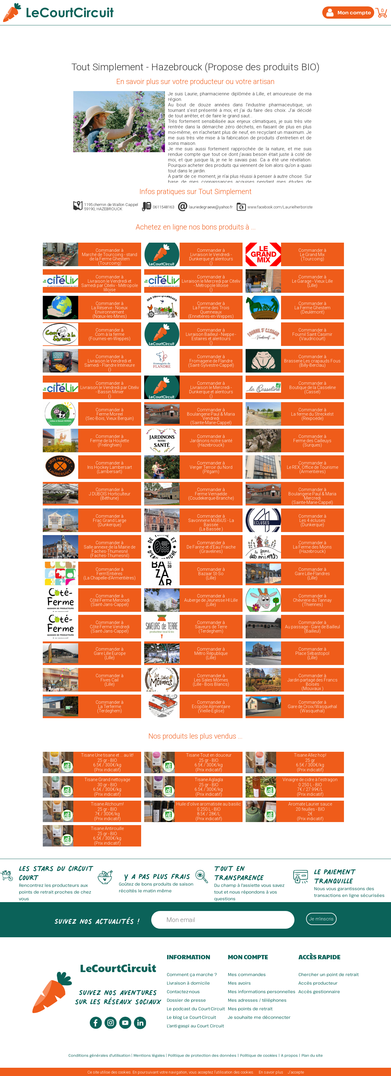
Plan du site (312, 1055)
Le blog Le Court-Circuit (191, 1017)
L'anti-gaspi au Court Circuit (195, 1026)
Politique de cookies (258, 1055)
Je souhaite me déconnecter (259, 1017)
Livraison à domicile (188, 983)
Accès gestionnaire (319, 991)
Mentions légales (149, 1055)
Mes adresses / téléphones (257, 1000)
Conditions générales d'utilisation (99, 1055)
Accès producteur (318, 983)
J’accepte (296, 1072)
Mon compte (248, 957)
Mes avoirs (239, 983)
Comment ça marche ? (192, 974)
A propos (289, 1055)
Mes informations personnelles (261, 991)
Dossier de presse (186, 1000)
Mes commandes (247, 974)
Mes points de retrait (250, 1009)
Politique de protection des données (202, 1055)
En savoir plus (271, 1072)
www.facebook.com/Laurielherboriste (279, 207)
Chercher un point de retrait (328, 974)
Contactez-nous (183, 991)
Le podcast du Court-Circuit (196, 1009)
